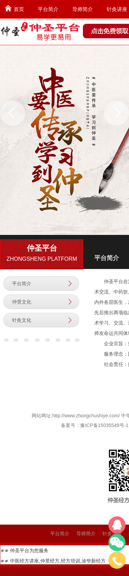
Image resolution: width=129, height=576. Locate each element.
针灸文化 (21, 320)
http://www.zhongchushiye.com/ (86, 415)
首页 (19, 9)
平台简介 (48, 9)
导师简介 (82, 9)
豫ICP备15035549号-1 (104, 425)
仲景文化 (21, 302)
